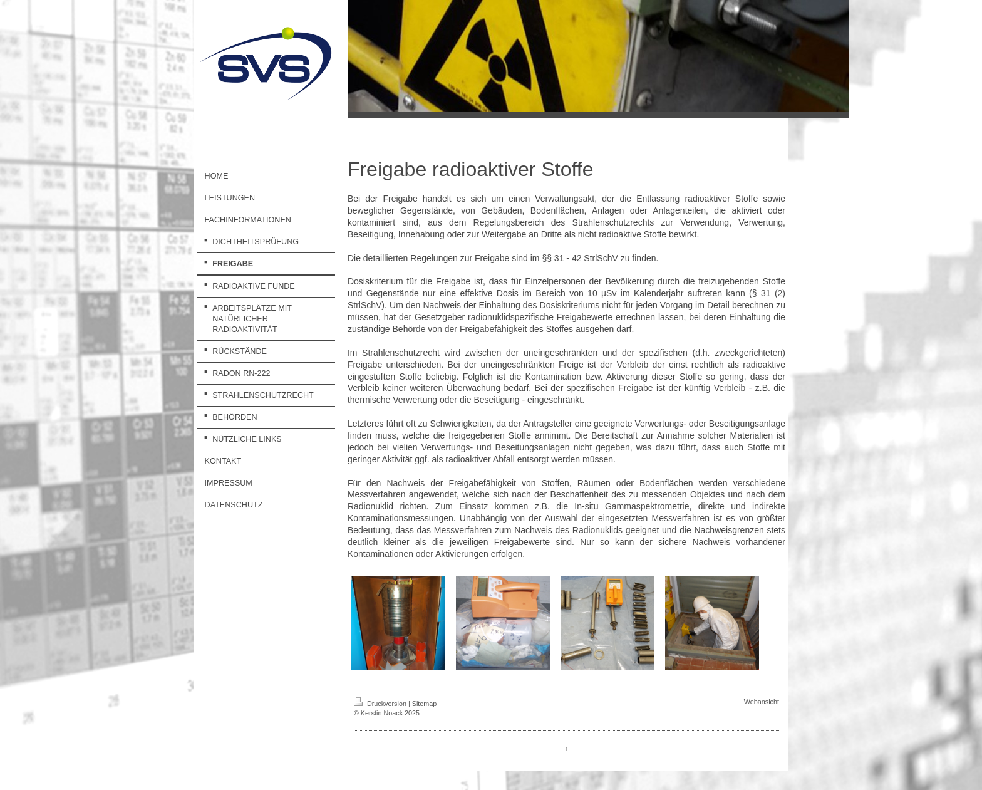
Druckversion (381, 703)
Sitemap (424, 703)
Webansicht (761, 701)
